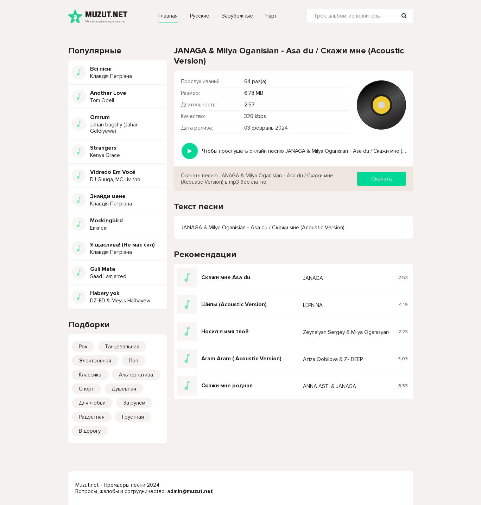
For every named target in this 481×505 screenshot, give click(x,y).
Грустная (133, 417)
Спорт (86, 389)
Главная (168, 16)
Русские (199, 16)
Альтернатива (136, 375)
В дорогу (90, 431)
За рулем (134, 403)
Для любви (92, 403)
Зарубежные (237, 16)
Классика (90, 375)
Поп (133, 361)
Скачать (381, 178)
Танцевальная (122, 346)
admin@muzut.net (190, 491)
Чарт (271, 16)
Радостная (92, 417)
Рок (83, 346)
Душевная (124, 389)
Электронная (95, 361)
